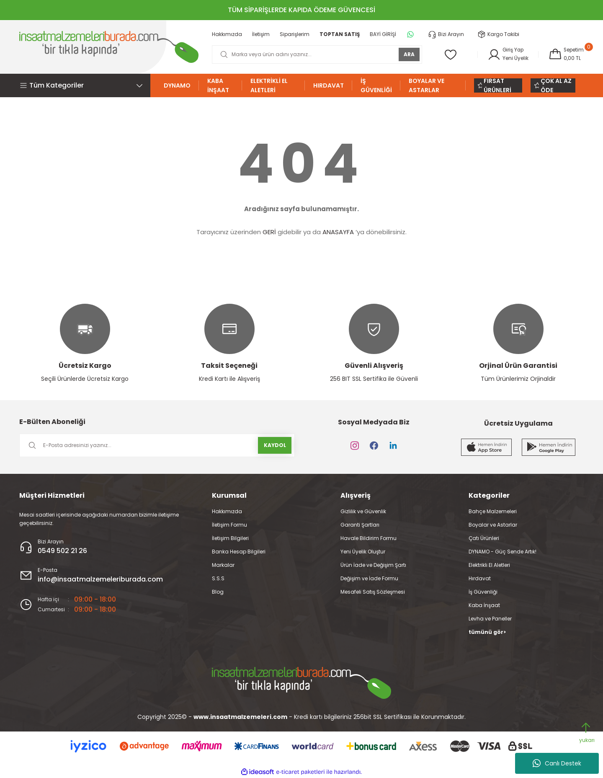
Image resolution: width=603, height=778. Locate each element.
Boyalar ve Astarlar (493, 524)
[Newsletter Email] (157, 445)
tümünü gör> (487, 632)
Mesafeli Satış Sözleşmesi (372, 591)
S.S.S (218, 578)
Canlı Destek (557, 763)
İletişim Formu (229, 524)
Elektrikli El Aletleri (489, 565)
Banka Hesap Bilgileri (238, 551)
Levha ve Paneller (490, 618)
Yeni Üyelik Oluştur (362, 551)
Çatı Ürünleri (484, 538)
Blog (218, 591)
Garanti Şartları (359, 524)
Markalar (223, 565)
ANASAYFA (338, 231)
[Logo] (108, 47)
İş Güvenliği (483, 591)
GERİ (269, 231)
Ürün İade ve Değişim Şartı (373, 565)
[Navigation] (84, 85)
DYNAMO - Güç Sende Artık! (502, 551)
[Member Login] (507, 54)
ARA (408, 54)
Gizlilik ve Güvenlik (363, 511)
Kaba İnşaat (484, 605)
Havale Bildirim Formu (368, 538)
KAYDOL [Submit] (275, 445)
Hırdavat (480, 578)
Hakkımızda (227, 511)
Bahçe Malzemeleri (493, 511)
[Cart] (566, 54)
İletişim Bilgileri (230, 538)
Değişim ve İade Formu (369, 578)
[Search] (316, 54)
